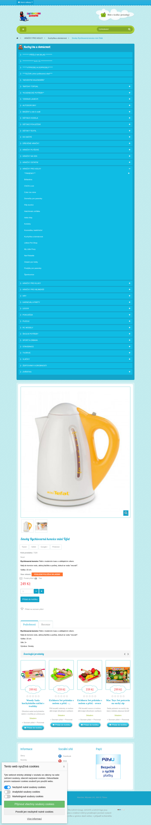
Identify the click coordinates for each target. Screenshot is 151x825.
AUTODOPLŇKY (29, 105)
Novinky (23, 760)
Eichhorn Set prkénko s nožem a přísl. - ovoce (89, 702)
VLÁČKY (26, 359)
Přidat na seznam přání (34, 609)
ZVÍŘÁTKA (27, 372)
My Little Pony (30, 249)
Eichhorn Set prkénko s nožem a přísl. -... (61, 702)
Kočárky (27, 224)
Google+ (44, 547)
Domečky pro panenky (33, 198)
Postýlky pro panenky (32, 268)
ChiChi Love (29, 186)
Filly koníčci (29, 205)
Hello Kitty (28, 218)
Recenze (45, 624)
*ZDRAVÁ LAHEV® (30, 99)
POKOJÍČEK (28, 315)
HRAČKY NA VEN (30, 156)
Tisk (40, 578)
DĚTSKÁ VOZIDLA (30, 118)
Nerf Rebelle (29, 256)
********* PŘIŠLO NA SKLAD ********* (37, 55)
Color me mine (30, 192)
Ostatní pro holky (31, 262)
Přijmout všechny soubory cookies (34, 804)
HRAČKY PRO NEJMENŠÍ (33, 289)
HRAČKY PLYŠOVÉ (31, 150)
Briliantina (28, 179)
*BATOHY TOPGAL (30, 86)
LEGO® (26, 308)
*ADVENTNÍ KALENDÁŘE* (34, 80)
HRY (24, 296)
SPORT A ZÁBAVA (30, 340)
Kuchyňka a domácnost (57, 38)
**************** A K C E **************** (37, 61)
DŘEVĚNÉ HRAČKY (31, 143)
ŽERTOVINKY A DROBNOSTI (35, 366)
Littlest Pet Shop (30, 243)
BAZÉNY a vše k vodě (31, 112)
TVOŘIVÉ (26, 353)
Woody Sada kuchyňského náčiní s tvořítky (33, 703)
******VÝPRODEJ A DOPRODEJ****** (38, 67)
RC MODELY (28, 328)
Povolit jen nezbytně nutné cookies (34, 811)
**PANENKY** (30, 173)
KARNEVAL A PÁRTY (31, 302)
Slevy (22, 756)
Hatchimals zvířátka (32, 211)
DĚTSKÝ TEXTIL (29, 131)
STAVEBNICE (28, 347)
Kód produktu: (26, 553)
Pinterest (55, 547)
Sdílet (33, 547)
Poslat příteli (29, 578)
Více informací (34, 818)
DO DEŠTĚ (27, 137)
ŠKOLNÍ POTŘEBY (30, 334)
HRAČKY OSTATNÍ (30, 162)
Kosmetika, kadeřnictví (33, 230)
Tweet (24, 547)
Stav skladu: (25, 574)
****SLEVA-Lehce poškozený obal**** (37, 74)
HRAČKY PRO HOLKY (33, 38)
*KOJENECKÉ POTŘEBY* (33, 93)
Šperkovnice (29, 275)
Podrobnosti (29, 624)
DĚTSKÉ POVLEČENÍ (32, 124)
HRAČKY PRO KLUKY (32, 283)
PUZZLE (26, 321)
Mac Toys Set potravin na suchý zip (118, 702)
